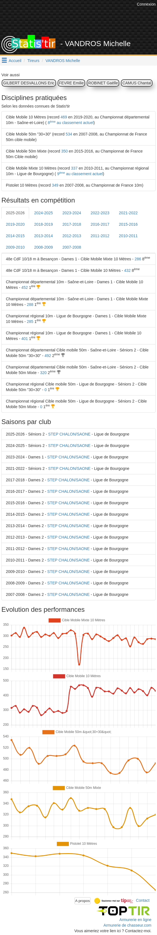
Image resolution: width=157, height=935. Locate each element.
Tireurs (33, 60)
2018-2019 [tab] (43, 224)
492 (47, 355)
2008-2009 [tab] (43, 247)
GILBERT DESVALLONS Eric (29, 83)
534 (68, 134)
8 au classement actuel (70, 122)
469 (63, 117)
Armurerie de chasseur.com (127, 925)
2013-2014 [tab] (43, 236)
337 (74, 168)
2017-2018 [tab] (71, 224)
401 (24, 338)
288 (30, 304)
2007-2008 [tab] (71, 247)
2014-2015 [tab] (15, 236)
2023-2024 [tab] (71, 213)
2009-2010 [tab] (15, 247)
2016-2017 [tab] (100, 224)
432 (127, 270)
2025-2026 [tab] (15, 213)
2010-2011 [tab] (128, 236)
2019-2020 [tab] (15, 224)
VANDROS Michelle (63, 60)
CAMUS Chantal (136, 83)
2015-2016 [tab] (128, 224)
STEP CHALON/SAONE (69, 434)
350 (64, 151)
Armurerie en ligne (135, 919)
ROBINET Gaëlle (103, 83)
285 (30, 321)
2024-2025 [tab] (43, 213)
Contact (142, 900)
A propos (82, 901)
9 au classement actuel (79, 174)
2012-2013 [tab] (71, 236)
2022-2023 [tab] (100, 213)
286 (138, 259)
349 (55, 185)
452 (24, 287)
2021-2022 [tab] (128, 213)
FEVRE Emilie (71, 83)
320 (43, 372)
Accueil (15, 60)
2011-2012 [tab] (100, 236)
